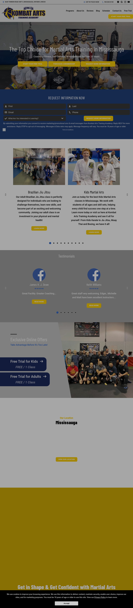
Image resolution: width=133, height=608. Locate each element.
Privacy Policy (100, 597)
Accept (66, 603)
